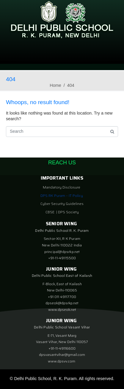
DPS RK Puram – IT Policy (61, 195)
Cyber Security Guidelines (62, 203)
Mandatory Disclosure (61, 187)
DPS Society (68, 212)
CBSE (50, 212)
